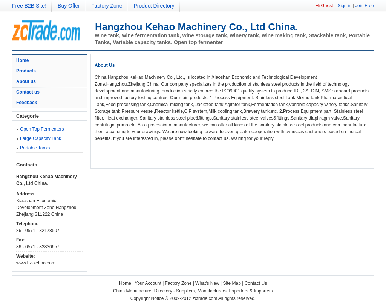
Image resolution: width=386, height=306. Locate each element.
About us (26, 81)
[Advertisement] (183, 153)
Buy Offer (69, 6)
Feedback (26, 102)
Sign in (344, 5)
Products (26, 71)
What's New (207, 283)
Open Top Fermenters (42, 129)
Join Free (364, 5)
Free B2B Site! (29, 6)
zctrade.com (205, 298)
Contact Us (256, 283)
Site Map (232, 283)
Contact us (28, 92)
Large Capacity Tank (40, 138)
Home (22, 60)
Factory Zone (106, 6)
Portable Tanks (35, 148)
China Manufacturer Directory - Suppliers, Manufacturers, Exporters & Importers (193, 291)
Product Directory (153, 6)
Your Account (148, 283)
